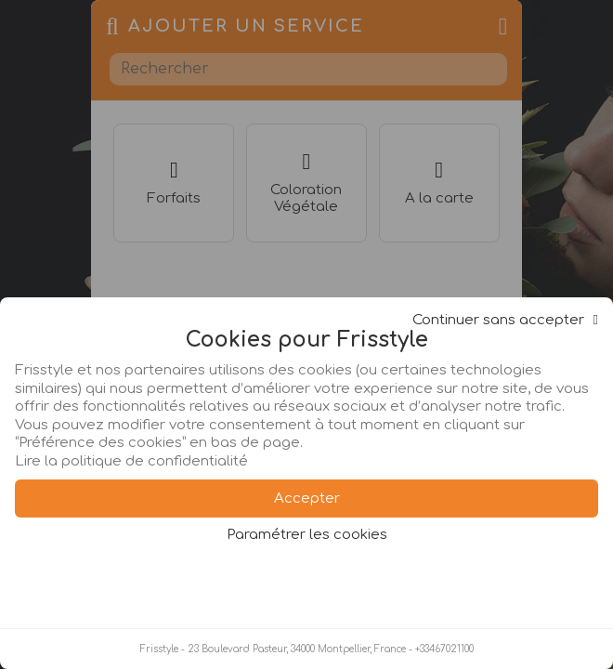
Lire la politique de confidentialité (131, 461)
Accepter (307, 498)
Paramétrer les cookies (307, 535)
